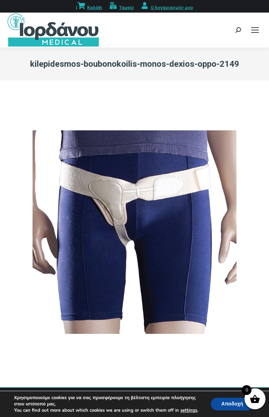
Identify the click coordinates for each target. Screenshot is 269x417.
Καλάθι (94, 7)
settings (188, 410)
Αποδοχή (232, 404)
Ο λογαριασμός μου (172, 7)
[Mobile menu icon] (255, 30)
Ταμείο (126, 7)
